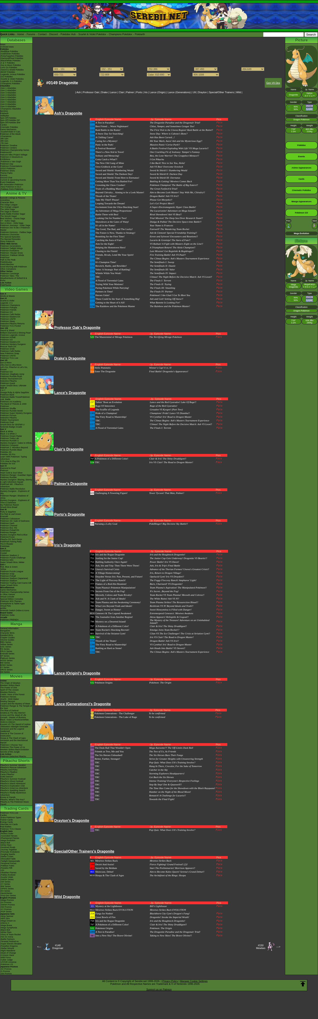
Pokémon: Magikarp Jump (12, 374)
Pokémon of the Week (10, 134)
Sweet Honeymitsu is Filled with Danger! (171, 609)
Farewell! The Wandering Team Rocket (169, 229)
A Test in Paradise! (105, 122)
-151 (2, 870)
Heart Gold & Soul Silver (11, 473)
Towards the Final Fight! (161, 799)
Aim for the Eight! (105, 243)
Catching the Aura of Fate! (109, 240)
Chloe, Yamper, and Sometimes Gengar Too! (172, 126)
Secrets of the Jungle (10, 752)
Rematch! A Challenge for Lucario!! (167, 795)
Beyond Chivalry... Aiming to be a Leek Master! (120, 192)
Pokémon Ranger (8, 532)
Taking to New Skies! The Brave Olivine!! (171, 935)
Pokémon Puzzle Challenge (13, 558)
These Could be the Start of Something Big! (118, 298)
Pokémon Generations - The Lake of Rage (115, 717)
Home (20, 34)
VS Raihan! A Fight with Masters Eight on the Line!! (176, 243)
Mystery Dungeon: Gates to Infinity (16, 443)
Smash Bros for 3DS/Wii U (12, 424)
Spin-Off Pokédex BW (10, 122)
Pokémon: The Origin (160, 682)
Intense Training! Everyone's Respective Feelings (174, 780)
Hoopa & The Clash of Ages (13, 738)
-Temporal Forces (8, 863)
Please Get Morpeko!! (161, 199)
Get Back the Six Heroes (161, 777)
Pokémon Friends (8, 310)
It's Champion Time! (106, 262)
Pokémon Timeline (8, 145)
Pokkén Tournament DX (11, 379)
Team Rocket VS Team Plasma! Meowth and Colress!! (177, 594)
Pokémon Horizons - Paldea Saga (15, 232)
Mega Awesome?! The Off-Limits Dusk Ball (171, 747)
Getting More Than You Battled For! (114, 181)
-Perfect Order (6, 833)
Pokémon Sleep (7, 321)
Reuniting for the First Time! (110, 236)
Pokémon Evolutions (9, 250)
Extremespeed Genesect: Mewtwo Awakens (171, 613)
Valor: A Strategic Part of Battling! (113, 269)
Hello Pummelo (103, 367)
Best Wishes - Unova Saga (12, 218)
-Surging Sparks (7, 854)
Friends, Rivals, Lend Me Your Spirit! (115, 254)
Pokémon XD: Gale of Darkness (15, 521)
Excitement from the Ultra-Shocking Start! (117, 207)
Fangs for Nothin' (104, 913)
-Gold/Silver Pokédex (10, 54)
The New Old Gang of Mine (110, 163)
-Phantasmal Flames (9, 838)
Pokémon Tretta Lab (9, 438)
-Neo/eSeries (6, 893)
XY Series (4, 667)
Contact (42, 34)
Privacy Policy (170, 981)
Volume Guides (7, 640)
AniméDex (5, 200)
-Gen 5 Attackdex (8, 97)
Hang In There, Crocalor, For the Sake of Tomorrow (175, 766)
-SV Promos (5, 902)
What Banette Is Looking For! (165, 302)
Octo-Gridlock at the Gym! (109, 166)
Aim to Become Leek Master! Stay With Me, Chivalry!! (177, 192)
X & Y (3, 390)
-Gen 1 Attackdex (8, 88)
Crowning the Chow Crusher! (110, 185)
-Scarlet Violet (6, 877)
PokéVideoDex (7, 264)
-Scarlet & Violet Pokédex (12, 79)
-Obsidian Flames (8, 872)
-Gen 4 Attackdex (8, 95)
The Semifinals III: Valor (162, 269)
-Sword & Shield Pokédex (12, 70)
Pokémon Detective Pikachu (13, 756)
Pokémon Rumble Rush (11, 376)
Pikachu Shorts (16, 761)
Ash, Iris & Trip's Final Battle (165, 565)
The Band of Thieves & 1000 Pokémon (13, 405)
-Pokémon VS (6, 964)
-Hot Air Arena (6, 937)
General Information (9, 628)
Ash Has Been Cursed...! (162, 137)
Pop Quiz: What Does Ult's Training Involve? (172, 762)
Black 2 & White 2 (8, 434)
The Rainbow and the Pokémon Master (115, 306)
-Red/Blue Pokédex (9, 51)
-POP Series (6, 911)
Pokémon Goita (7, 615)
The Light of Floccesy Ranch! (111, 580)
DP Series (4, 656)
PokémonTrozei (7, 537)
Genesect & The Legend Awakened (113, 613)
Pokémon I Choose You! (11, 745)
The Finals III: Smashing (162, 287)
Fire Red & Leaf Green (10, 514)
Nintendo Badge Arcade (11, 427)
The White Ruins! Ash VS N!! (164, 598)
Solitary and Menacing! (107, 155)
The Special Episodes (10, 237)
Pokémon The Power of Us (12, 747)
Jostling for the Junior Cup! (109, 558)
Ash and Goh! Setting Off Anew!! (166, 298)
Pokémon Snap (7, 574)
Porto (139, 92)
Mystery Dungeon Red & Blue (14, 535)
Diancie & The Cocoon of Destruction (11, 734)
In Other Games (7, 594)
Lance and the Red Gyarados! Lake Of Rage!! (173, 402)
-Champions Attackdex (10, 109)
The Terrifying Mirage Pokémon (165, 337)
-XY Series (5, 884)
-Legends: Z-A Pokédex (11, 81)
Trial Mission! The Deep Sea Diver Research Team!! (176, 218)
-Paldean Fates (7, 866)
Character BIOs (7, 633)
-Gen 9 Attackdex (8, 106)
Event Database (7, 182)
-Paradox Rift (6, 868)
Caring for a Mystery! (107, 141)
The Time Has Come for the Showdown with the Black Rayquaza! (182, 788)
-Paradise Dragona (9, 946)
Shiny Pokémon (7, 241)
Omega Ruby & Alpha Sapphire (14, 392)
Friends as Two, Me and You (109, 751)
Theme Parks (6, 173)
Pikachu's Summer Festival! (13, 779)
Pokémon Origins (104, 682)
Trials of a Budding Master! (110, 188)
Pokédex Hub (68, 34)
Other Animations (8, 269)
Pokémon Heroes (8, 697)
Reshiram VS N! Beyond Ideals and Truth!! (171, 606)
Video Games (16, 289)
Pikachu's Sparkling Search (12, 790)
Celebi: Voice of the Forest (12, 694)
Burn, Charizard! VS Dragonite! (166, 583)
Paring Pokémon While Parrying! (112, 287)
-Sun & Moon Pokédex (10, 65)
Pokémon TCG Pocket (10, 326)
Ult (194, 92)
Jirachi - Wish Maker (9, 699)
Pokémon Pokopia (8, 307)
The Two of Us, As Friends (162, 751)
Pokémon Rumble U (9, 441)
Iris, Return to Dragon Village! (165, 572)
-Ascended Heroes (8, 836)
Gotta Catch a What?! (106, 159)
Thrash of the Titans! (106, 196)
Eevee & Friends (8, 797)
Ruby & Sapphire (8, 512)
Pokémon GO (6, 312)
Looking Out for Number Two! (111, 218)
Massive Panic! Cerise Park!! (165, 144)
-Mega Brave (6, 925)
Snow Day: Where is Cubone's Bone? (169, 133)
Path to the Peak (8, 260)
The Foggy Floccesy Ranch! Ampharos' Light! (173, 580)
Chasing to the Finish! (107, 251)
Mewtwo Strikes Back (10, 685)
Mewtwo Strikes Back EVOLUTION (114, 909)
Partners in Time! (104, 291)
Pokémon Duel (7, 422)
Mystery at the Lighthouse (109, 906)
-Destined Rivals (7, 847)
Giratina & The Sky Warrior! (12, 713)
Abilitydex (4, 116)
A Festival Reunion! (106, 148)
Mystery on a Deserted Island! (111, 621)
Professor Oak (91, 92)
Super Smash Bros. (9, 585)
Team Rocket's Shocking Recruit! (112, 629)
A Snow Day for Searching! (110, 133)
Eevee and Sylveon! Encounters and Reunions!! (174, 236)
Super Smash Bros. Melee (12, 562)
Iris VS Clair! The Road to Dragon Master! (171, 462)
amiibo (3, 608)
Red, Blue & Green (9, 567)
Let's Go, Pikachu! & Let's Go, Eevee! (14, 368)
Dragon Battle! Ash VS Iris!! (164, 196)
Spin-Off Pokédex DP (10, 120)
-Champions (5, 136)
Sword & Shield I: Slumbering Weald (168, 170)
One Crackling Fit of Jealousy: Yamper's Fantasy (175, 152)
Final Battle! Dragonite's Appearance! (168, 371)
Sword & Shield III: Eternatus (165, 177)
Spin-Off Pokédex (8, 118)
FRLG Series (6, 651)
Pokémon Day (6, 164)
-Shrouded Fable (8, 859)
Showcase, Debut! (104, 871)
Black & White (6, 431)
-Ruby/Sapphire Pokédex (11, 56)
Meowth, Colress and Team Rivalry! (114, 594)
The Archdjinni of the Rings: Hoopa (168, 875)
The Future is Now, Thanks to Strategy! (115, 232)
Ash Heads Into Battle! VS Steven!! (167, 648)
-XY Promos (5, 909)
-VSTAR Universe (8, 962)
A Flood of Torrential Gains (110, 280)
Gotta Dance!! (6, 776)
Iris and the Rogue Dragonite (110, 554)
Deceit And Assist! (104, 864)
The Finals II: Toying (160, 284)
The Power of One (8, 687)
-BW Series (5, 886)
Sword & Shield (7, 330)
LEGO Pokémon (7, 168)
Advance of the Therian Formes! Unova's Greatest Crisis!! (179, 569)
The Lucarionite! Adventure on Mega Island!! (173, 210)
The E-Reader (6, 544)
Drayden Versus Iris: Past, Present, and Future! (119, 576)
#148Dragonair (57, 946)
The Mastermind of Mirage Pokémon (113, 337)
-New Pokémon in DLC (10, 187)
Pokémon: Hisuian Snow (11, 253)
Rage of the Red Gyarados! (163, 405)
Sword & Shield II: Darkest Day (166, 174)
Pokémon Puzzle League (11, 571)
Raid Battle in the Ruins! (108, 130)
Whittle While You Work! (108, 273)
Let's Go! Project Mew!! (162, 203)
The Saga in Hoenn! (9, 211)
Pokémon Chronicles (9, 234)
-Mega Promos (7, 900)
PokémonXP (6, 152)
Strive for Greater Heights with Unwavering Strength (176, 758)
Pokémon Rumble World (11, 411)
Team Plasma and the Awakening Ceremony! (118, 602)
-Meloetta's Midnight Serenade (14, 726)
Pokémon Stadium (8, 580)
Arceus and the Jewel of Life (13, 715)
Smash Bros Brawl (8, 507)
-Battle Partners (7, 939)
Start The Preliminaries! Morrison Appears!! (172, 868)
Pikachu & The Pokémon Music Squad (14, 803)
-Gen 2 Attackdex (8, 90)
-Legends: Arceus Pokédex (12, 74)
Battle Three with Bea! (107, 214)
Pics (219, 122)
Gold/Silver (5, 551)
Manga (16, 624)
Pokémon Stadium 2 (9, 555)
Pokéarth (140, 34)
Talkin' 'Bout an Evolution (109, 402)
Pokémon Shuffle (8, 408)
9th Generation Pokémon (11, 184)
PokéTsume (5, 285)
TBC (98, 258)
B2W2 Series (6, 665)
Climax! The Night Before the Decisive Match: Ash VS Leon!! (181, 276)
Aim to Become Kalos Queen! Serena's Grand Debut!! (177, 871)
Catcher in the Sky (158, 769)
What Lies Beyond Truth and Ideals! (114, 606)
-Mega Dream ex (8, 921)
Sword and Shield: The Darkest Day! (114, 174)
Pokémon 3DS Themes (11, 601)
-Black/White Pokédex (10, 60)
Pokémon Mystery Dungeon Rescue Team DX (13, 345)
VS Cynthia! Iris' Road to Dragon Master (171, 416)
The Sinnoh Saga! (8, 216)
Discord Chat (6, 177)
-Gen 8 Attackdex (8, 104)
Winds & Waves (7, 296)
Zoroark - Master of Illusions (13, 717)
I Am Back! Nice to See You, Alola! (167, 163)
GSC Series (5, 647)
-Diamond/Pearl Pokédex (11, 58)
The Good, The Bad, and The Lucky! (114, 229)
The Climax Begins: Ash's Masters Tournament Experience (179, 258)
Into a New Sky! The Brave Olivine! (114, 935)
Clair (121, 92)
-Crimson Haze (7, 955)
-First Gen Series (8, 895)
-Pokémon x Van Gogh (10, 161)
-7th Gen (4, 143)
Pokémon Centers (8, 148)
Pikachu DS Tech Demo (11, 539)
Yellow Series (6, 644)
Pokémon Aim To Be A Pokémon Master (15, 229)
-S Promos (5, 971)
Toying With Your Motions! (110, 284)
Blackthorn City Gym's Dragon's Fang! (170, 913)
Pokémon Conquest (9, 445)
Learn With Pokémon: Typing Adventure (13, 458)
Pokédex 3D (5, 452)
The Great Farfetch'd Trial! (164, 188)
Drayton (202, 92)
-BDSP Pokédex (7, 72)
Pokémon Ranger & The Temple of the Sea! (16, 707)
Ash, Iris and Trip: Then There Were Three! (117, 565)
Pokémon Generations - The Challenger (114, 713)
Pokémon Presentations (11, 166)
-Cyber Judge (6, 960)
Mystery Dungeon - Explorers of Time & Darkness (14, 501)
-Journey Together (8, 849)
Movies (16, 676)
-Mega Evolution (7, 840)
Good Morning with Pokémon (13, 267)
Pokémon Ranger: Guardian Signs (16, 475)
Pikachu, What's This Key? (12, 799)
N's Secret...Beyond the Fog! (164, 591)
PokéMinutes (6, 262)
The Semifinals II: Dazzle (163, 265)
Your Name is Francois (161, 225)
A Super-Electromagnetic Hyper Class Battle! (173, 207)
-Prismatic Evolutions (10, 852)
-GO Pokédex (6, 77)
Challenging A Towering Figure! (111, 493)
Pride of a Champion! (106, 413)
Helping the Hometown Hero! (111, 247)
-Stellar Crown (6, 856)
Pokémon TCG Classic (10, 829)
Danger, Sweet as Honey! (108, 609)
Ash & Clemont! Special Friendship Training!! (173, 232)
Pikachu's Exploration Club (12, 786)
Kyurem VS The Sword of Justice (15, 724)
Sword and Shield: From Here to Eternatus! (117, 177)
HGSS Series (6, 660)
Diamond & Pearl (8, 468)
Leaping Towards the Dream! (110, 203)
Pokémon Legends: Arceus (12, 335)
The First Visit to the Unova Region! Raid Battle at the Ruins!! (181, 130)
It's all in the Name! (105, 225)
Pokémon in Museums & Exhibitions (11, 158)
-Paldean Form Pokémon (11, 189)
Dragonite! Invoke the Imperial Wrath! (169, 917)
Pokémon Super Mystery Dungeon (16, 413)
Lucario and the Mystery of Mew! (15, 704)
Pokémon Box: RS (8, 528)
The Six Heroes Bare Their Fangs (166, 755)
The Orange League (9, 207)
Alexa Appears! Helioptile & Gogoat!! (169, 617)
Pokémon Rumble (8, 477)
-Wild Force (5, 957)
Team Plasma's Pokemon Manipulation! (116, 587)
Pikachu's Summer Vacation (13, 765)
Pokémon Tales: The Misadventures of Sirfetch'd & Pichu (13, 278)
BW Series (5, 663)
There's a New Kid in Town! (110, 152)
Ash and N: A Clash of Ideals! (111, 598)
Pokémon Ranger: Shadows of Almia (14, 497)
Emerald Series (7, 653)
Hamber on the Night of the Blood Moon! (170, 791)
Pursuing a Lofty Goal (106, 523)
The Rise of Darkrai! (9, 710)
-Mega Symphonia (8, 928)
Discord (53, 34)
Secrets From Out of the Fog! (110, 591)
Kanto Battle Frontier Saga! (12, 214)
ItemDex (4, 111)
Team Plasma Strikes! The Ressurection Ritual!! (174, 602)
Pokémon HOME (8, 337)
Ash (78, 92)
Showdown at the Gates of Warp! (112, 221)
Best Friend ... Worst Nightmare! (112, 126)
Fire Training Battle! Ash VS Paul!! (168, 254)
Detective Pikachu (8, 381)
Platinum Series (7, 658)
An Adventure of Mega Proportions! (114, 210)
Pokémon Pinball (8, 576)
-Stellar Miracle (7, 948)
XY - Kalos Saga (7, 221)
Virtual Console (7, 597)
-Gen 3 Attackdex (8, 93)
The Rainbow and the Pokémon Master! (170, 306)
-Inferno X (4, 923)
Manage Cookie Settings (194, 981)
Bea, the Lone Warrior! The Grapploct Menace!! (174, 155)
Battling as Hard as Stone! (109, 648)
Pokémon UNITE (8, 319)
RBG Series (5, 642)
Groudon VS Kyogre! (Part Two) (166, 409)
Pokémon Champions (10, 305)
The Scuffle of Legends (107, 409)
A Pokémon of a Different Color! (111, 458)
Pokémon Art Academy (10, 401)
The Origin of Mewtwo (10, 683)
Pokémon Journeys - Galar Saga (15, 225)
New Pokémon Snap (9, 353)
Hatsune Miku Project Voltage (13, 155)
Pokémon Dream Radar (11, 436)
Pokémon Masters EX (10, 317)
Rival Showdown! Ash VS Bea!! (166, 214)
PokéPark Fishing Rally (11, 541)
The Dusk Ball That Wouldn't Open (113, 747)
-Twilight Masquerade (10, 861)
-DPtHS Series (7, 888)
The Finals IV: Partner (161, 291)
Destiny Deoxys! (7, 701)
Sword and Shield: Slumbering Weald (115, 170)
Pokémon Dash (7, 523)
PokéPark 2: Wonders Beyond (14, 447)
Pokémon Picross (8, 415)
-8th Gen (4, 141)
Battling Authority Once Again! (111, 561)
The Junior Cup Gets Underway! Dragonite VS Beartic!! (178, 558)
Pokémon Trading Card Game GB (15, 583)
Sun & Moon (6, 362)
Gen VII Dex (273, 82)
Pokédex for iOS (7, 463)
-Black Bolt (5, 843)
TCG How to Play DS (10, 461)
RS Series (5, 649)
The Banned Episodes (10, 239)
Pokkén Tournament (9, 420)
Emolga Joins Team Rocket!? (164, 629)
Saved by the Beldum (106, 868)
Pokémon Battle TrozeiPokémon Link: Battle (15, 398)
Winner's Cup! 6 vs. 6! (160, 367)
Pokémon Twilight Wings (11, 248)
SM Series (5, 672)
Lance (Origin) (158, 92)
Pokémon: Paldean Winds (12, 255)
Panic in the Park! (105, 144)
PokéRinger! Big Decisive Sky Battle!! (168, 523)
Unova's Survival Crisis (107, 569)
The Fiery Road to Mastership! (111, 416)
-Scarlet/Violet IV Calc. (10, 132)
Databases (16, 40)
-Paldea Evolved (7, 875)
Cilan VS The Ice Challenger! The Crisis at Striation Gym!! (180, 633)
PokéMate (5, 546)
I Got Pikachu (157, 159)
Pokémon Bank (7, 395)
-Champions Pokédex (10, 83)
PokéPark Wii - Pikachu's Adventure (11, 485)
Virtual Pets (5, 606)
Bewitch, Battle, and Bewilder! (111, 265)
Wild (238, 92)
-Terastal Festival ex (9, 941)
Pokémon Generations (10, 246)
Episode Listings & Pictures (12, 198)
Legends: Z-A (6, 303)
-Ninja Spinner (6, 916)
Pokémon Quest (7, 383)
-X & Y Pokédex (7, 63)
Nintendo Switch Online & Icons (14, 610)
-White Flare (5, 845)
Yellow (3, 569)
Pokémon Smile (7, 349)
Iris (146, 92)
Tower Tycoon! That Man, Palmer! (166, 493)
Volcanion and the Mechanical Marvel (14, 741)
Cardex (3, 125)
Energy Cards (6, 822)
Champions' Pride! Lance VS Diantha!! (170, 413)
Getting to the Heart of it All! (110, 302)
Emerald (4, 516)
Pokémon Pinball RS (9, 530)
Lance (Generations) (179, 92)
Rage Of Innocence (105, 405)
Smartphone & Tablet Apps (12, 603)
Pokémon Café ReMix (10, 314)
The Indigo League (8, 205)
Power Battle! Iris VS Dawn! (164, 561)
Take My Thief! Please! (107, 199)
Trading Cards (16, 808)
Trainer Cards (6, 820)
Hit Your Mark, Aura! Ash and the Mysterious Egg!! (176, 141)
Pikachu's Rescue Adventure (13, 767)
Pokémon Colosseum (10, 519)
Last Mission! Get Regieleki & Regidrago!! (172, 251)
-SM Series (5, 882)
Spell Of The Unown (9, 690)
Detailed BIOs (6, 635)
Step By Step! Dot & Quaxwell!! (165, 784)
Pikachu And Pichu (8, 770)
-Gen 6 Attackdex (8, 99)
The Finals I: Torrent (160, 280)
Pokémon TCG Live (9, 358)
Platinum (4, 470)
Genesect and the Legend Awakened (12, 730)
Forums (31, 34)
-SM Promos (6, 907)
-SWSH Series (7, 879)
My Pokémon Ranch (9, 505)
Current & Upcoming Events (13, 180)
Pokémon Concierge (9, 273)
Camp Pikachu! (7, 774)
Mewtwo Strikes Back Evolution (14, 749)
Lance (113, 92)
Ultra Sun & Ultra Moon (11, 365)
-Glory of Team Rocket (10, 934)
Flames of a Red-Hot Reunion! (111, 583)
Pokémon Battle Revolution (12, 489)
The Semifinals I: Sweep (162, 262)
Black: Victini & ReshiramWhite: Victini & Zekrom (14, 721)
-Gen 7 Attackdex (8, 102)
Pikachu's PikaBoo (8, 772)
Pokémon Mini (6, 560)
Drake (104, 92)
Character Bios (7, 202)
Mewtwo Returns (8, 692)
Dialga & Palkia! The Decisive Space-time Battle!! (176, 221)
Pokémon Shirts (7, 171)
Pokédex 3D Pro (7, 454)
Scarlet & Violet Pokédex (92, 34)
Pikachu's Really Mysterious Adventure (13, 794)
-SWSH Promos (7, 905)
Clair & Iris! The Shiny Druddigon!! (167, 458)
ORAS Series (6, 670)
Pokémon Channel (8, 525)
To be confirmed (157, 713)
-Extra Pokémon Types (10, 817)
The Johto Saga (7, 209)
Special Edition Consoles (11, 599)
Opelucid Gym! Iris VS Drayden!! (167, 576)
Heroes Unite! (103, 295)
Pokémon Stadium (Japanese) (14, 578)
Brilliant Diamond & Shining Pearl (15, 333)
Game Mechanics (8, 129)
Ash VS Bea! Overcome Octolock (166, 166)
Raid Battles (5, 827)
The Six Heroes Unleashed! (109, 755)
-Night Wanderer (7, 950)
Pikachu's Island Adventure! (12, 783)
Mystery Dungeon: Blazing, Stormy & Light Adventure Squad (16, 481)
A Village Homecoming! (108, 572)
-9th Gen (4, 138)
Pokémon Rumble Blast (11, 450)
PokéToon (4, 257)
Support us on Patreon (159, 989)
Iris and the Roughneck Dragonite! (167, 554)
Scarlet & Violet (7, 301)
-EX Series (5, 891)
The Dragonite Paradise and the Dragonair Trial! (175, 122)
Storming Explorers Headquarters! (167, 773)
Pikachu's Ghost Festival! (11, 781)
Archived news (7, 47)
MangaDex (5, 631)
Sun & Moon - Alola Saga (11, 223)
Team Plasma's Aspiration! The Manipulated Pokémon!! (178, 587)
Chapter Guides (7, 637)
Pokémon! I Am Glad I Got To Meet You (170, 295)
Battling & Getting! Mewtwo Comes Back (171, 181)
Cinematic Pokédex (9, 127)
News (3, 44)
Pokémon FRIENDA (9, 620)
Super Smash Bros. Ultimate (13, 385)
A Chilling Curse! (104, 137)
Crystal (3, 553)
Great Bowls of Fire (106, 917)
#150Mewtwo (260, 946)
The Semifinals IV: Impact (163, 273)
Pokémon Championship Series (14, 150)
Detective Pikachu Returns (12, 323)
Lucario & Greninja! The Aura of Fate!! (170, 240)
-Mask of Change (8, 953)
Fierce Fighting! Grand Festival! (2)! (169, 864)
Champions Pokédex (120, 34)
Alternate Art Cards (9, 824)
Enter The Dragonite (105, 371)
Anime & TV (16, 193)
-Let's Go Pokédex (8, 67)
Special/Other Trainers (221, 92)
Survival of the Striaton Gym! (111, 633)
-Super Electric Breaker (11, 944)
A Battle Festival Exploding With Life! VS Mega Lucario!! (179, 148)
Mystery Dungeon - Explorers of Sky (14, 492)
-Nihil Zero (5, 918)
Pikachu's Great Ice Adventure (14, 788)
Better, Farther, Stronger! (107, 758)
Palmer (130, 92)
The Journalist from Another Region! (114, 617)
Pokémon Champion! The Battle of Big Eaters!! (174, 185)
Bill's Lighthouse (158, 906)
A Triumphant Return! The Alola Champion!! (173, 247)
